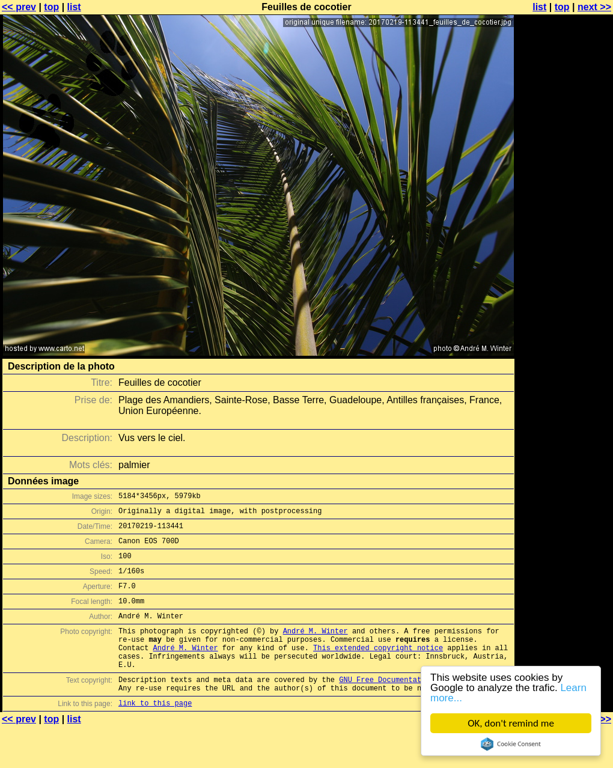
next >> (594, 7)
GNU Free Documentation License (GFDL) (419, 706)
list (74, 7)
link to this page (155, 733)
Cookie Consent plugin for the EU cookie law (511, 744)
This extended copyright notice (378, 669)
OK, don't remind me (511, 723)
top (51, 7)
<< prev (19, 7)
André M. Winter (315, 649)
